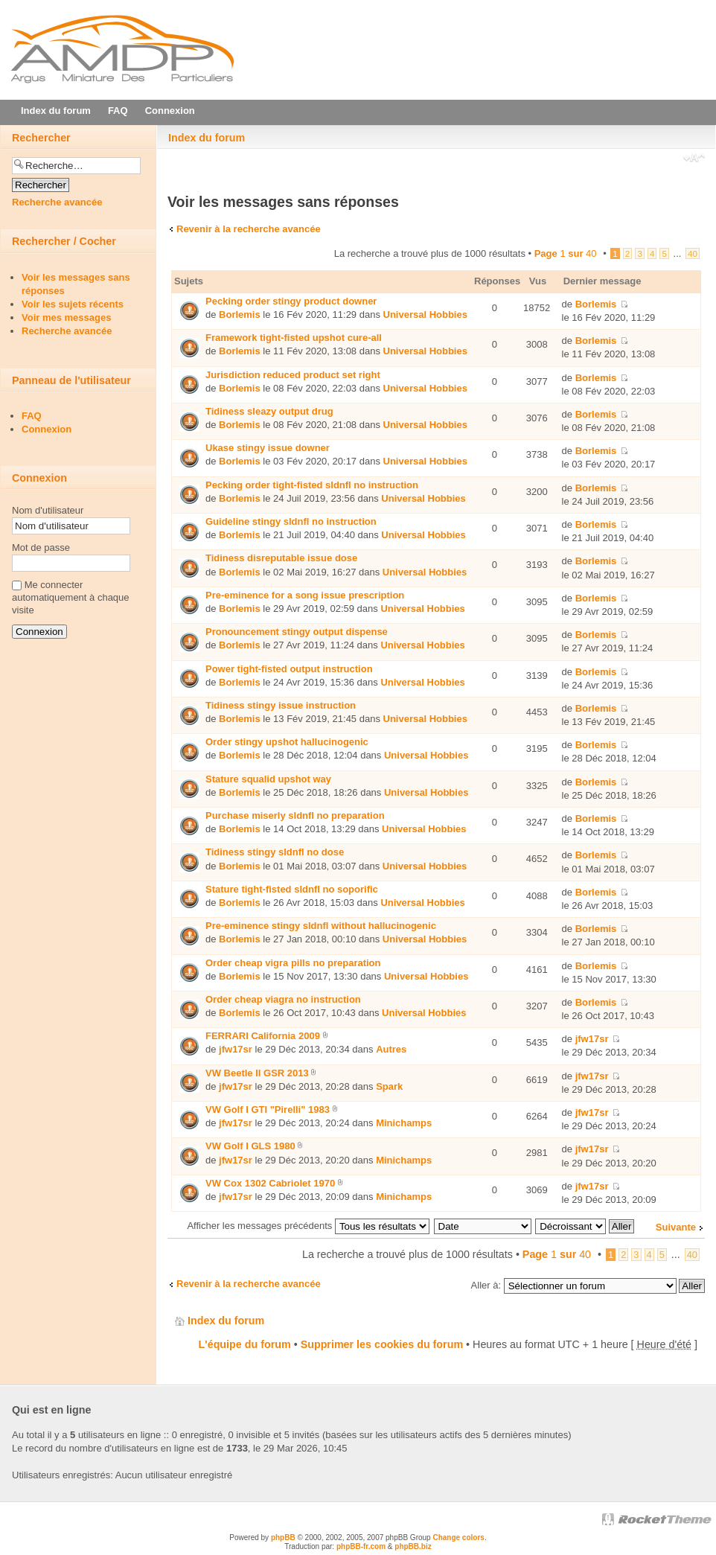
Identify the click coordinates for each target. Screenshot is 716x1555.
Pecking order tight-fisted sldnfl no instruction (311, 485)
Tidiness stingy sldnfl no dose (274, 852)
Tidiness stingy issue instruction (280, 705)
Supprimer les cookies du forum (382, 1344)
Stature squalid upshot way (268, 779)
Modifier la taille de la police (694, 159)
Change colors (458, 1537)
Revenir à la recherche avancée (248, 228)
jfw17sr (235, 1049)
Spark (389, 1086)
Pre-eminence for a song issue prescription (304, 595)
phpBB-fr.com (361, 1546)
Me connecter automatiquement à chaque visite (71, 597)
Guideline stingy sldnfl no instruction (291, 521)
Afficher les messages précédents (308, 1225)
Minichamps (404, 1122)
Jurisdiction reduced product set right (292, 374)
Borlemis (239, 314)
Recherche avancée (57, 202)
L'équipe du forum (245, 1344)
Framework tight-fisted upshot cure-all (293, 337)
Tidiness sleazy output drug (269, 411)
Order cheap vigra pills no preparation (293, 962)
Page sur (565, 253)
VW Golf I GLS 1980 (250, 1146)
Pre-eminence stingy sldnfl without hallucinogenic (320, 925)
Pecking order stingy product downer (291, 301)
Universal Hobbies (425, 314)
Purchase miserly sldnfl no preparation (295, 815)
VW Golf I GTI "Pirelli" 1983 (267, 1109)
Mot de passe (41, 547)
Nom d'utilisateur (47, 510)
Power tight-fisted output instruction (289, 668)
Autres (391, 1049)
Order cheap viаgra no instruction (283, 999)
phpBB (283, 1537)
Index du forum (206, 138)
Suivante (676, 1227)
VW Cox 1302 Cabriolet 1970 (270, 1183)
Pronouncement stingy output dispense (296, 631)
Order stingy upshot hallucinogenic (286, 741)
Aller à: (486, 1285)
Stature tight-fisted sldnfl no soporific (291, 889)
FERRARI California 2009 (262, 1035)
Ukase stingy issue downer (267, 447)
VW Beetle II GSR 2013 (257, 1073)
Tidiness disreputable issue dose (281, 557)
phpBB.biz (412, 1546)
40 (692, 253)
